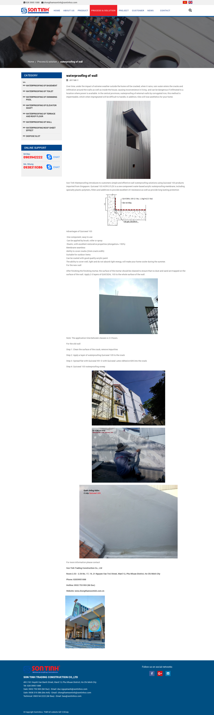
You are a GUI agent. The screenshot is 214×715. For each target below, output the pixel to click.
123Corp (64, 712)
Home (57, 10)
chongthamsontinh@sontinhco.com (59, 2)
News (150, 10)
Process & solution (103, 10)
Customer (138, 10)
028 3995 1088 (31, 2)
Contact (165, 10)
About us (69, 10)
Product (83, 10)
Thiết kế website (51, 712)
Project (124, 10)
